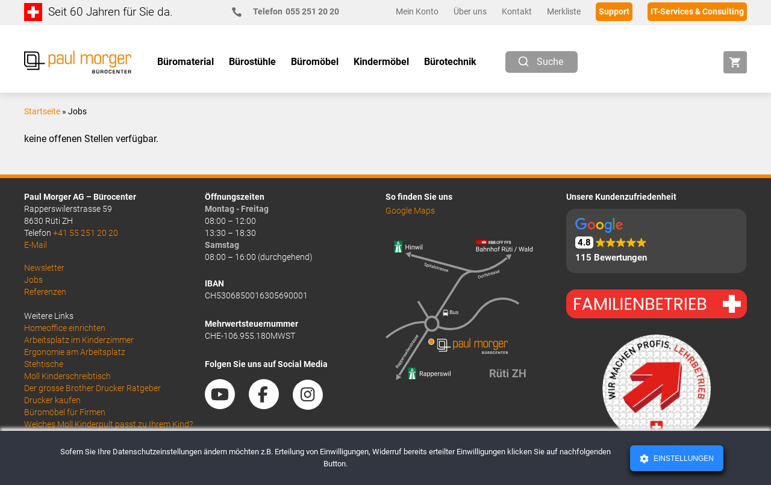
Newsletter (44, 268)
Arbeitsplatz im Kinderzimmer (79, 340)
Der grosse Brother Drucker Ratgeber (92, 388)
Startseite (42, 111)
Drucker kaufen (52, 400)
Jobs (33, 280)
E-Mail (35, 245)
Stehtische (43, 364)
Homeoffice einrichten (64, 328)
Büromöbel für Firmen (64, 412)
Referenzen (45, 292)
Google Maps (410, 210)
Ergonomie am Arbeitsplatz (74, 352)
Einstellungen (683, 458)
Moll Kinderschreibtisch (67, 376)
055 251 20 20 (291, 12)
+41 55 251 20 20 (85, 233)
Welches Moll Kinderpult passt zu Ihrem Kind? (108, 424)
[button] (656, 241)
